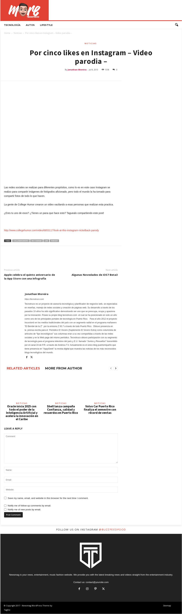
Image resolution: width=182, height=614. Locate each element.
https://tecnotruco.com (34, 299)
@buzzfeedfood (112, 529)
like (46, 241)
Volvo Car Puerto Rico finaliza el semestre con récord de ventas (100, 410)
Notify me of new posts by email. (24, 509)
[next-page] (116, 368)
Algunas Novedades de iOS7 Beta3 (95, 275)
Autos (30, 25)
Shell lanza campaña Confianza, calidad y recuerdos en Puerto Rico (61, 410)
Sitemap (167, 605)
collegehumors (21, 241)
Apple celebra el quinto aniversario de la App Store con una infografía (29, 276)
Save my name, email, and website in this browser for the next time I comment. (48, 498)
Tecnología (12, 25)
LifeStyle (46, 25)
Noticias (18, 33)
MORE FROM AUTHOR (63, 369)
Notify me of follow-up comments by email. (29, 505)
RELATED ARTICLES (23, 369)
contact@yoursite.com (97, 582)
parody (54, 241)
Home (7, 33)
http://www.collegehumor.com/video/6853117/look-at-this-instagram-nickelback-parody (51, 230)
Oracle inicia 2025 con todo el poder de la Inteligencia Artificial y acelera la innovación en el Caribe (22, 413)
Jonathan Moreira (77, 69)
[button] (176, 25)
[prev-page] (111, 368)
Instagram (36, 241)
